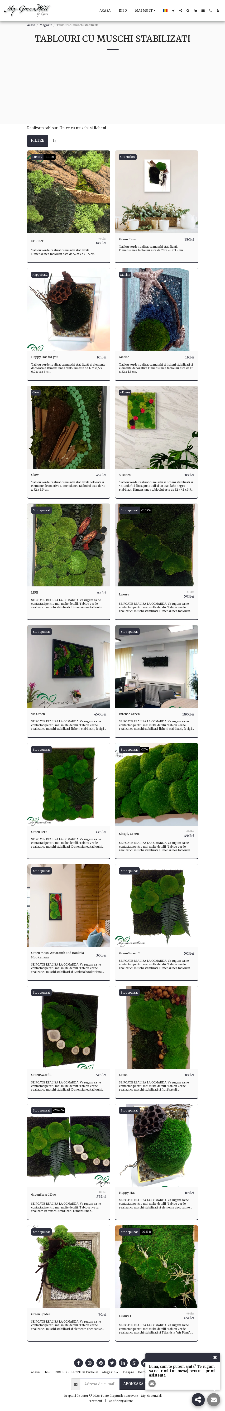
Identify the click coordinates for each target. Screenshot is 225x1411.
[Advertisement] (112, 90)
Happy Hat (129, 1193)
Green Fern (41, 831)
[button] (173, 10)
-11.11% (52, 157)
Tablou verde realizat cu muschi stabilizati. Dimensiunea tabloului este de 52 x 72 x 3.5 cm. (64, 252)
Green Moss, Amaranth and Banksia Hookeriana (56, 955)
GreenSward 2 (132, 952)
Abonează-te (136, 1383)
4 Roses (126, 474)
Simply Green (131, 833)
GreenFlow (129, 157)
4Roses (126, 392)
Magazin (46, 25)
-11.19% (147, 510)
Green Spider (43, 1314)
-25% (145, 749)
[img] (68, 191)
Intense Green (132, 713)
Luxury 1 (126, 1316)
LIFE (35, 592)
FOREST (38, 241)
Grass (124, 1075)
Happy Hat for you (47, 357)
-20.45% (59, 1111)
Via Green (40, 713)
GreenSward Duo (46, 1195)
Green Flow (129, 239)
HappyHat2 (41, 274)
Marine (126, 274)
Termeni (95, 1400)
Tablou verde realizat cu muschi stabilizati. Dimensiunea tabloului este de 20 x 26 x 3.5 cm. (152, 248)
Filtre (37, 140)
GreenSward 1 (43, 1075)
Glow (36, 392)
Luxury (38, 157)
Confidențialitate (121, 1400)
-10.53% (147, 1232)
